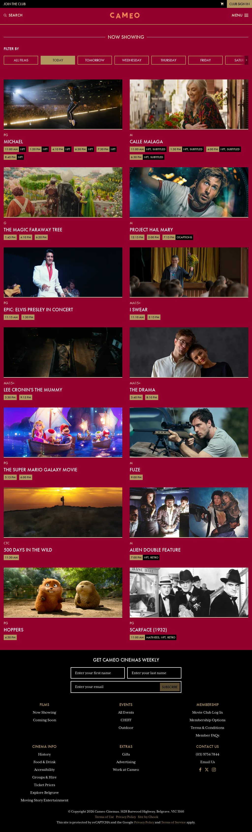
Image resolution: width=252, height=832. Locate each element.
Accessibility (44, 770)
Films (44, 704)
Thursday (168, 60)
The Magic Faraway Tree (33, 229)
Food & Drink (44, 762)
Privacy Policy (126, 817)
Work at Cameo (126, 770)
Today (58, 60)
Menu (240, 15)
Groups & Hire (44, 777)
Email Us (207, 762)
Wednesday (132, 60)
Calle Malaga (146, 141)
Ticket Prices (44, 785)
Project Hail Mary (151, 229)
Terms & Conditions (207, 728)
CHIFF (126, 720)
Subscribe (170, 687)
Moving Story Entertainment (44, 800)
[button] (246, 60)
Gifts (126, 754)
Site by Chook (148, 817)
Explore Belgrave (44, 793)
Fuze (135, 469)
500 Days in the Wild (28, 550)
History (44, 754)
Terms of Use (104, 817)
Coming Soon (44, 720)
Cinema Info (44, 746)
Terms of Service (173, 822)
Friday (205, 60)
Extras (126, 746)
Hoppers (13, 630)
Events (125, 704)
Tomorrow (94, 60)
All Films (21, 60)
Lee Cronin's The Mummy (33, 390)
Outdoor (126, 728)
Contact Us (207, 746)
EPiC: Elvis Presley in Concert (38, 309)
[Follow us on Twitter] (207, 770)
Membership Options (207, 720)
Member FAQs (207, 735)
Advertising (126, 762)
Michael (13, 141)
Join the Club (15, 4)
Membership (207, 704)
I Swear (139, 309)
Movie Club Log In (207, 712)
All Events (126, 712)
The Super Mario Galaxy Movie (40, 469)
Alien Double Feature (155, 550)
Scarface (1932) (148, 630)
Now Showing (44, 712)
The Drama (142, 390)
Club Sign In (239, 4)
